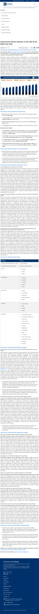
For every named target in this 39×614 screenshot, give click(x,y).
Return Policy (6, 590)
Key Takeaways (5, 15)
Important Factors (5, 21)
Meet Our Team (6, 594)
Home (4, 7)
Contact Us (33, 0)
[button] (34, 4)
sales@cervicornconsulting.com (18, 0)
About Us (27, 0)
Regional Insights (5, 27)
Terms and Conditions (7, 592)
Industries (5, 580)
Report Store (6, 578)
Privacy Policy (6, 588)
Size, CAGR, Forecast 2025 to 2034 (9, 12)
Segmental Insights (6, 29)
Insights (5, 583)
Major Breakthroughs (6, 32)
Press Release (6, 582)
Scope (3, 24)
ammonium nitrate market (17, 52)
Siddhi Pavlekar (25, 47)
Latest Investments (6, 18)
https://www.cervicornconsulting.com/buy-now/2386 (13, 549)
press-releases (9, 7)
